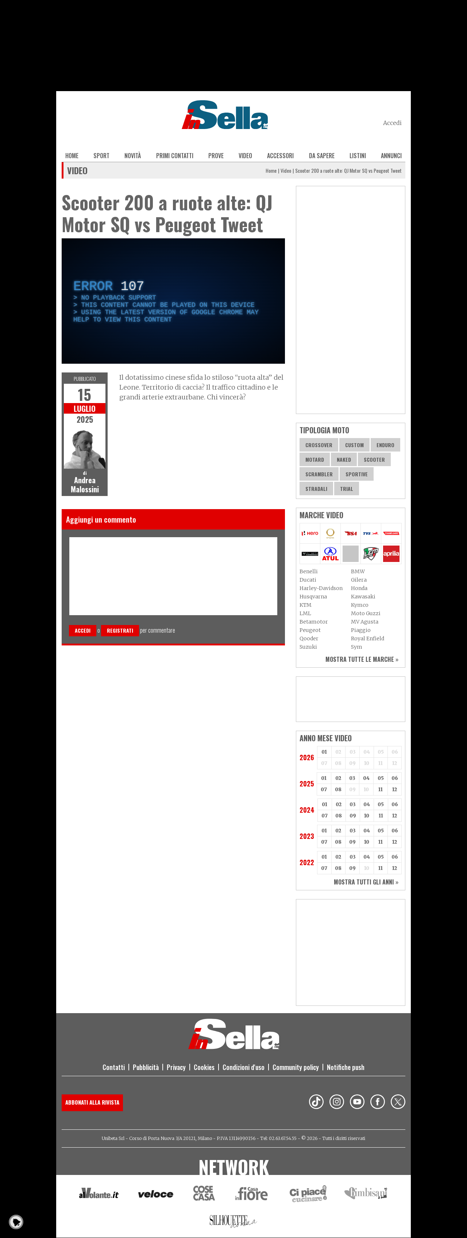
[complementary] (173, 301)
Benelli (309, 571)
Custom (354, 445)
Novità (132, 155)
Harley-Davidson (321, 588)
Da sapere (322, 155)
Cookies (204, 1067)
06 (394, 778)
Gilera (359, 580)
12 (394, 789)
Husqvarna (313, 596)
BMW (358, 571)
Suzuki (308, 647)
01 (324, 752)
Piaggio (361, 630)
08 (338, 789)
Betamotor (314, 621)
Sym (356, 647)
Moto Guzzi (366, 613)
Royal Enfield (367, 638)
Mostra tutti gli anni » (366, 882)
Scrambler (319, 474)
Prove (216, 155)
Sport (101, 155)
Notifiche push (345, 1067)
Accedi (392, 122)
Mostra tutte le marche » (361, 659)
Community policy (296, 1067)
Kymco (359, 605)
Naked (344, 459)
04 (366, 778)
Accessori (280, 155)
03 (352, 778)
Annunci (391, 155)
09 (353, 816)
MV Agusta (364, 621)
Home (71, 155)
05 (381, 778)
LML (305, 613)
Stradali (316, 488)
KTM (306, 605)
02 (338, 778)
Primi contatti (174, 155)
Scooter (374, 459)
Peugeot (310, 630)
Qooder (309, 638)
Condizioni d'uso (244, 1067)
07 (324, 789)
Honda (359, 588)
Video (245, 155)
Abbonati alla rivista (92, 1102)
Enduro (385, 445)
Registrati (120, 630)
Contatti (114, 1067)
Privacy (176, 1067)
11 (380, 789)
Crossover (318, 445)
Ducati (308, 580)
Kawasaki (363, 596)
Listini (358, 155)
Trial (346, 488)
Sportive (357, 474)
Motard (314, 459)
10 (366, 816)
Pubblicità (146, 1067)
